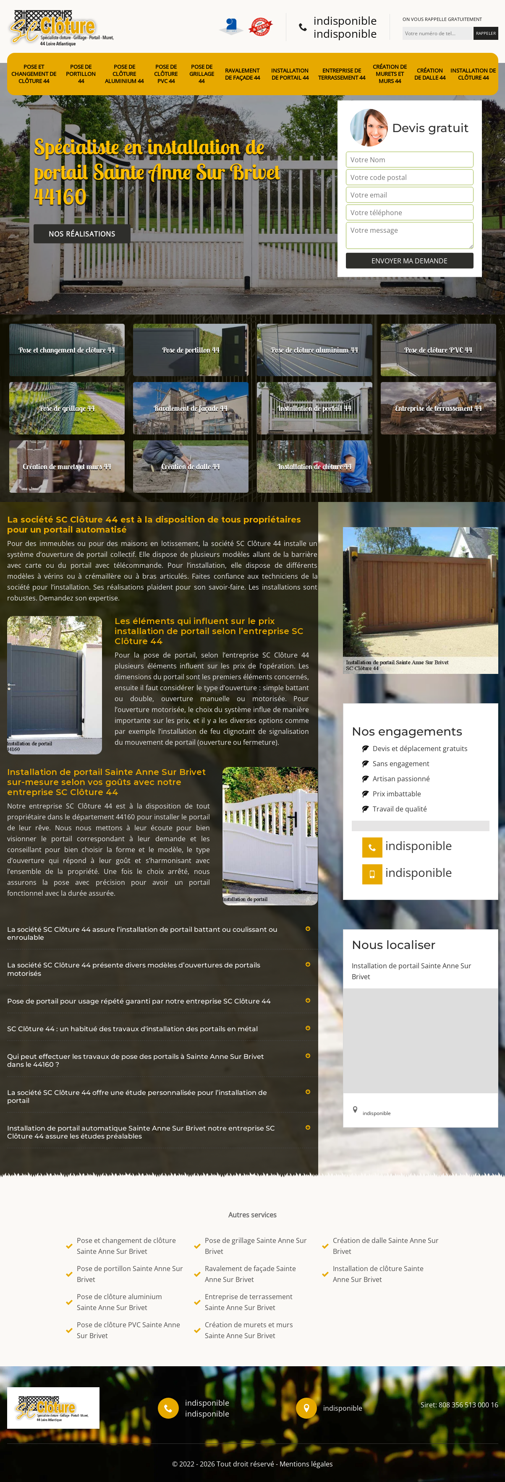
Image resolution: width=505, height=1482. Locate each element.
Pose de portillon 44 (81, 74)
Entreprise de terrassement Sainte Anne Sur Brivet (243, 1302)
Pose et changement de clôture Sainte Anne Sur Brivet (121, 1246)
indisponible (345, 20)
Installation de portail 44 (290, 74)
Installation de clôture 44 (473, 74)
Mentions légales (306, 1464)
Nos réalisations (82, 234)
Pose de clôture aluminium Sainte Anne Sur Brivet (114, 1302)
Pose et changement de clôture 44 (33, 74)
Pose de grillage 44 (201, 74)
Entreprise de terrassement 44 (341, 74)
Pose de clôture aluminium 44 (124, 74)
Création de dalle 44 (429, 74)
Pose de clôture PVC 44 (166, 74)
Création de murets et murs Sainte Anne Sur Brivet (243, 1330)
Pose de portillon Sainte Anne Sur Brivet (124, 1274)
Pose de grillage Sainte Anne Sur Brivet (250, 1246)
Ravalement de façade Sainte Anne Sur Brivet (245, 1274)
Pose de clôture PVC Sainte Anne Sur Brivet (123, 1330)
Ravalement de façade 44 (242, 74)
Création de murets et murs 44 (390, 74)
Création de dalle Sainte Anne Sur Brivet (380, 1246)
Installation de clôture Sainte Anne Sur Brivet (373, 1274)
